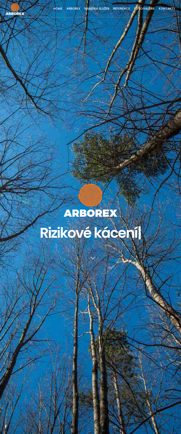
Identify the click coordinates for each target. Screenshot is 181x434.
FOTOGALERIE (144, 8)
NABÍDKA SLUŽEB (96, 8)
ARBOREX (73, 8)
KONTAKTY (167, 8)
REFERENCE (121, 8)
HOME (57, 8)
